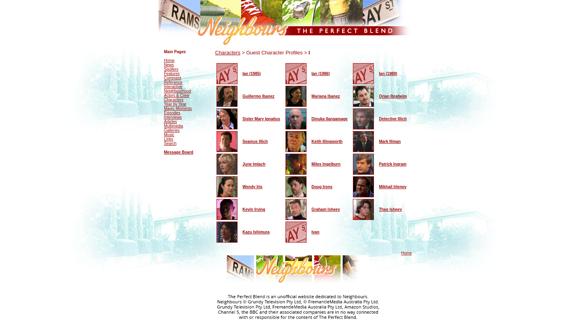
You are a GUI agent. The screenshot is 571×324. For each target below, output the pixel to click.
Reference (173, 82)
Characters (174, 100)
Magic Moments (178, 108)
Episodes (172, 113)
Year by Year (175, 104)
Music (169, 135)
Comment (172, 78)
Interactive (173, 87)
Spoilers (171, 69)
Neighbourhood (177, 91)
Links (168, 139)
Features (172, 73)
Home (169, 60)
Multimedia (173, 126)
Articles (170, 122)
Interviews (173, 117)
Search (170, 143)
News (169, 65)
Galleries (172, 130)
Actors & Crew (177, 95)
